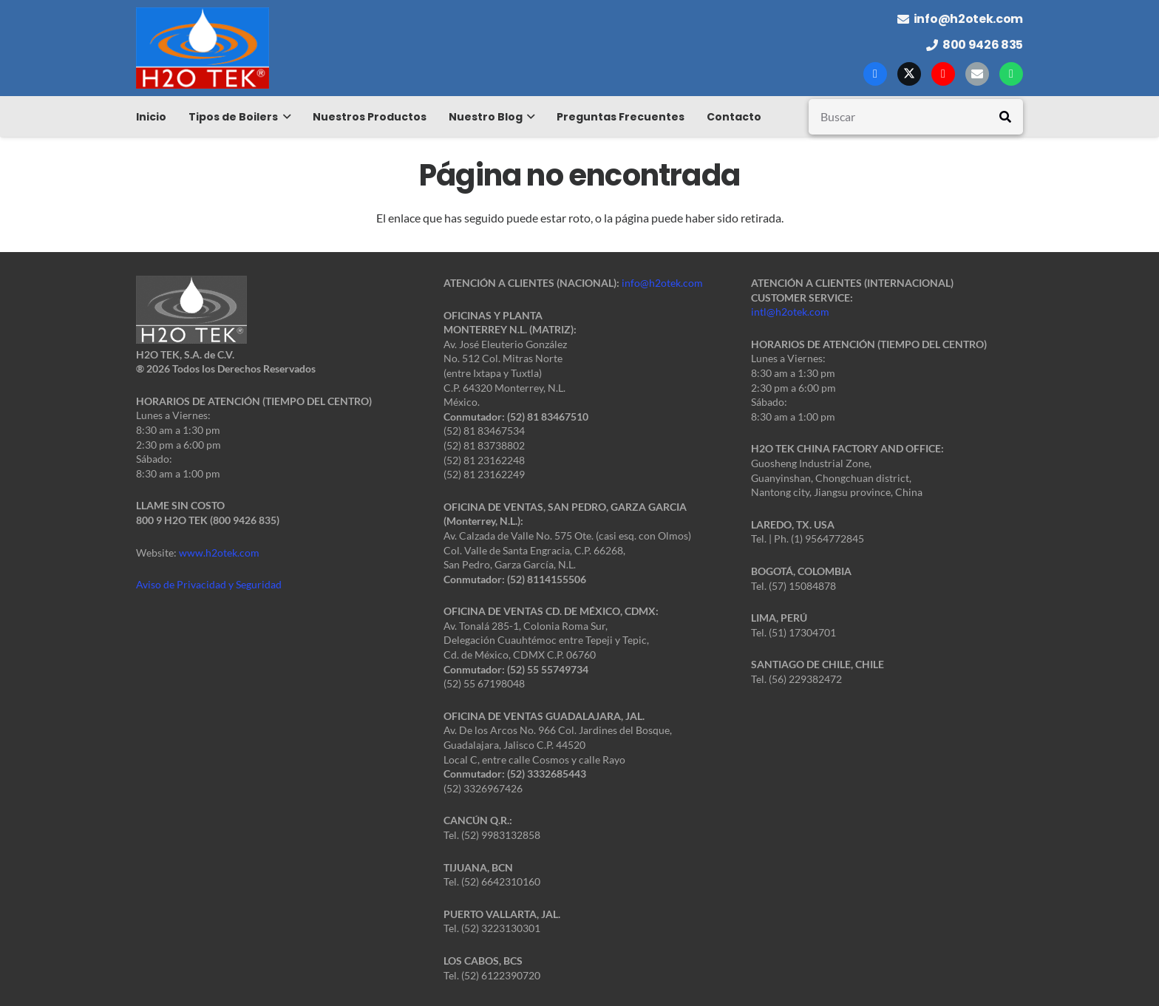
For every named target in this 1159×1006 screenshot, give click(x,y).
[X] (909, 74)
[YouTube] (943, 74)
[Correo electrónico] (977, 74)
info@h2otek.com (662, 282)
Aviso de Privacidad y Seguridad (209, 584)
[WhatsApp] (1011, 74)
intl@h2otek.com (790, 311)
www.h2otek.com (219, 552)
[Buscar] (916, 117)
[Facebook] (875, 74)
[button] (284, 116)
